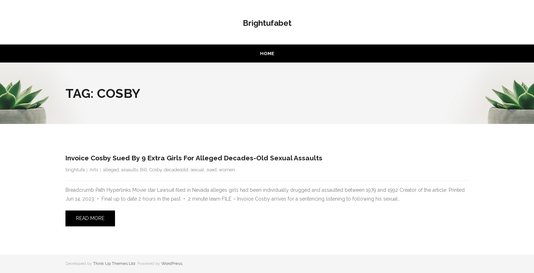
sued (211, 169)
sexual (197, 169)
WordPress (171, 263)
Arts (94, 169)
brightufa (75, 169)
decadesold (176, 169)
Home (267, 53)
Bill (143, 169)
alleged (111, 169)
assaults (129, 169)
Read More (90, 218)
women (227, 169)
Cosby (155, 169)
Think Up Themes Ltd (114, 263)
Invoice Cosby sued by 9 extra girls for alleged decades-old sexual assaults (193, 158)
